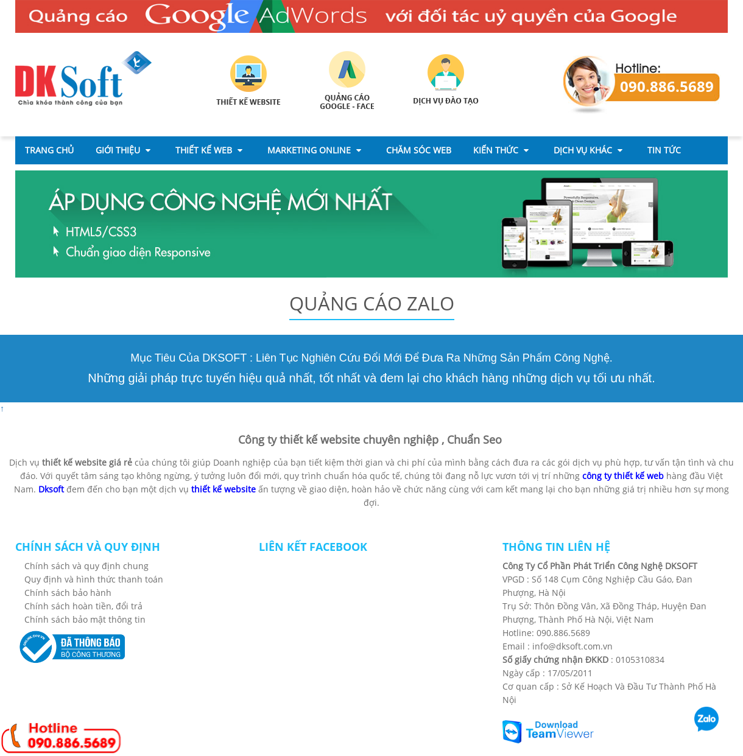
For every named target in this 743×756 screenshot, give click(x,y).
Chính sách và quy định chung (86, 566)
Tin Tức (664, 150)
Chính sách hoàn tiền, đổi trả (83, 606)
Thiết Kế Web (208, 150)
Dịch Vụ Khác (588, 150)
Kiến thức (501, 150)
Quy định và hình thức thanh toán (93, 579)
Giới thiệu (123, 150)
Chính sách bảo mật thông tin (85, 619)
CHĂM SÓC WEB (418, 150)
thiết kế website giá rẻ (87, 462)
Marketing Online (314, 150)
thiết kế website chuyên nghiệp (359, 439)
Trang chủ (49, 150)
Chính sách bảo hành (67, 592)
